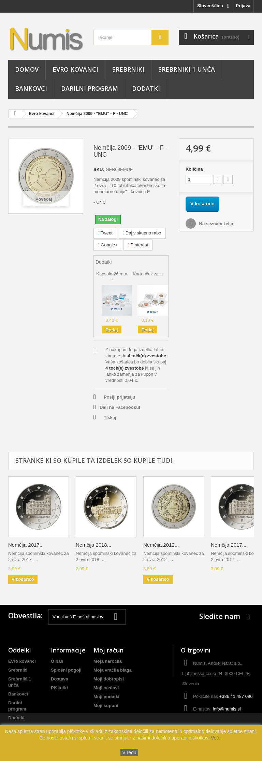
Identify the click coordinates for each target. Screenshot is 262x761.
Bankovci (31, 88)
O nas (57, 661)
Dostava (59, 678)
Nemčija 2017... (26, 545)
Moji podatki (106, 696)
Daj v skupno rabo (141, 232)
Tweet (105, 232)
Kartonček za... (147, 273)
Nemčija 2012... (161, 545)
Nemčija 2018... (93, 545)
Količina (194, 169)
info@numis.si (227, 709)
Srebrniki (128, 69)
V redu (129, 752)
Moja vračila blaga (112, 670)
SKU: (98, 169)
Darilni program (89, 88)
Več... (216, 738)
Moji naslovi (106, 687)
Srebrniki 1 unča (186, 69)
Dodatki (146, 88)
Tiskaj (110, 417)
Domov (27, 69)
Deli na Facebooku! (120, 407)
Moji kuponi (105, 705)
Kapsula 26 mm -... (111, 276)
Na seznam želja (215, 223)
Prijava (243, 5)
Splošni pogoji (66, 670)
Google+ (108, 244)
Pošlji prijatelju (119, 397)
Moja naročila (107, 661)
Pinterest (138, 244)
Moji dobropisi (108, 678)
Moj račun (108, 650)
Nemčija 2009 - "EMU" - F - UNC (97, 113)
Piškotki (59, 687)
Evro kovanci (75, 69)
